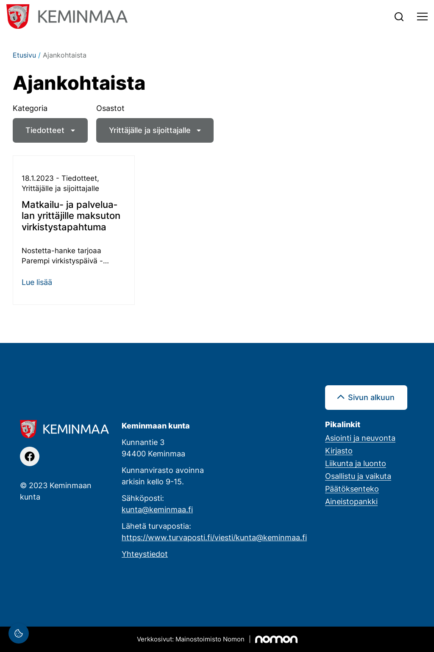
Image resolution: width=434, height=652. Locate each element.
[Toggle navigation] (422, 16)
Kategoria (30, 107)
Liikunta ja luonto (355, 463)
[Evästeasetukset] (18, 633)
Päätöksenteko (352, 488)
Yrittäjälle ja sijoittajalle (150, 129)
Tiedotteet (44, 129)
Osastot (110, 107)
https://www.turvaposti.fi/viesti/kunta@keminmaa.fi (214, 537)
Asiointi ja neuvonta (360, 438)
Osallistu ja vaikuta (358, 476)
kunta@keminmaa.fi (157, 509)
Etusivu (24, 55)
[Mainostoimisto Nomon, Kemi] (217, 639)
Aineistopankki (351, 501)
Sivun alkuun (371, 397)
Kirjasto (339, 450)
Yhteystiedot (145, 553)
